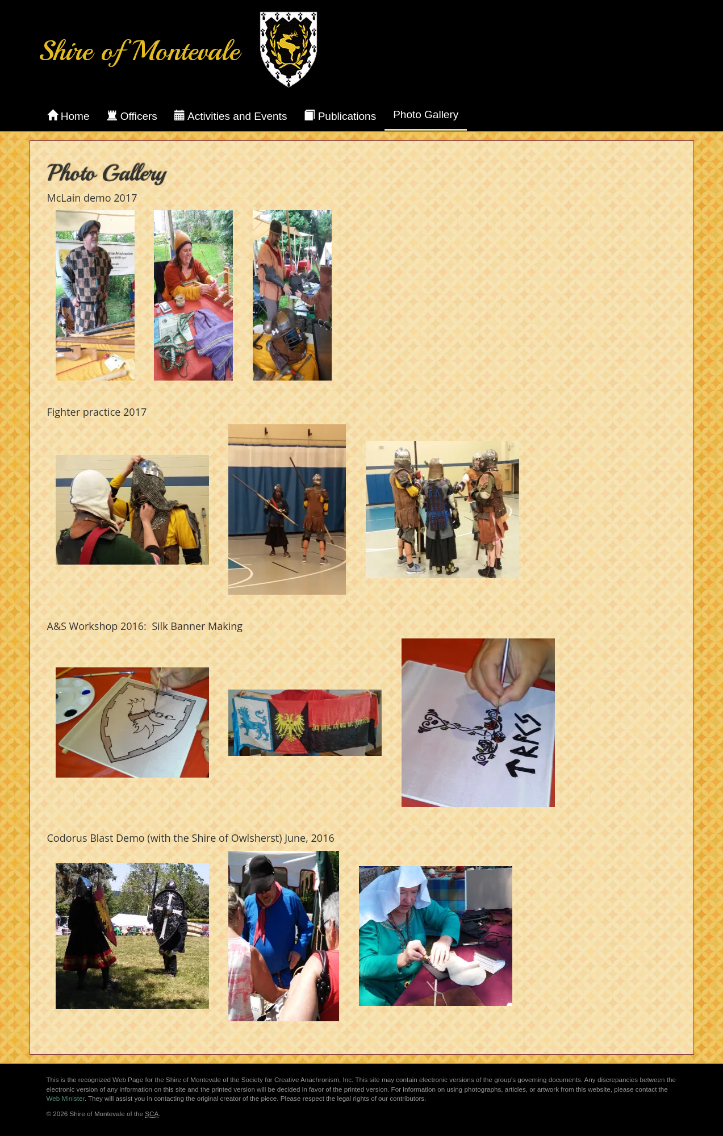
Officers (131, 116)
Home (68, 116)
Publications (340, 116)
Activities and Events (230, 116)
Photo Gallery (425, 114)
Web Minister (66, 1098)
